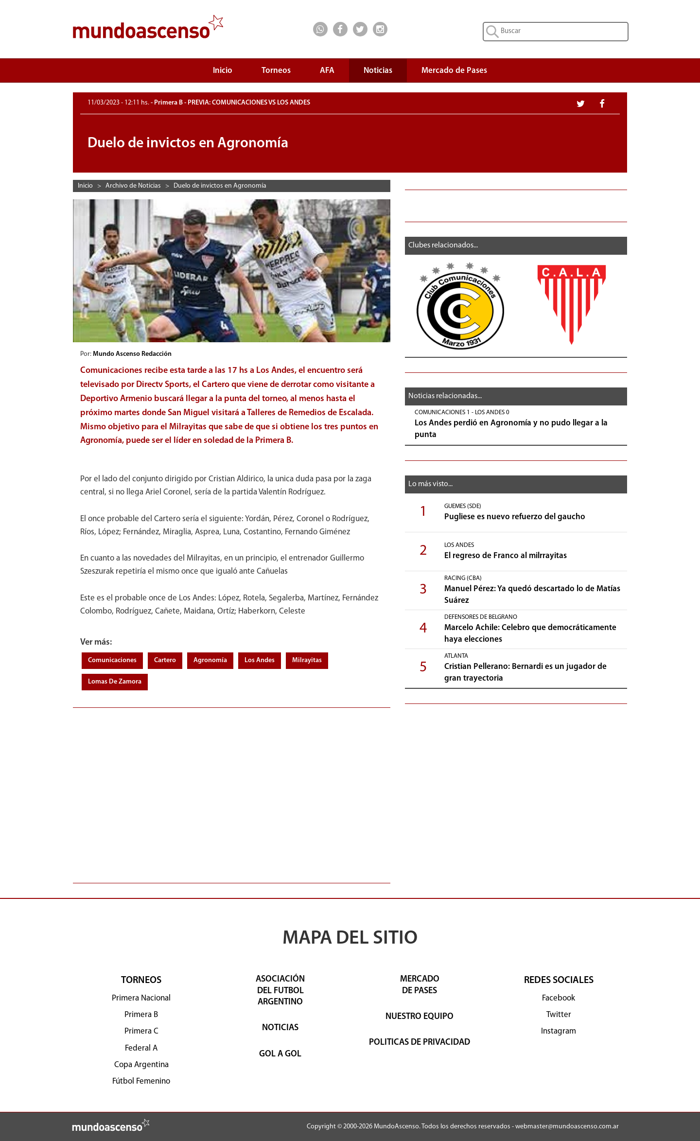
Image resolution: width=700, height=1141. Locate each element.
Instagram (558, 1031)
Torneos (276, 73)
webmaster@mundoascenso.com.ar (567, 1126)
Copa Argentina (141, 1065)
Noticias (378, 71)
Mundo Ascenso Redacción (133, 354)
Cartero (165, 660)
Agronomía (210, 660)
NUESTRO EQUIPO (419, 1016)
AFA (327, 71)
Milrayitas (307, 660)
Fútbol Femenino (141, 1081)
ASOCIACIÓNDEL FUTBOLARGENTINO (280, 991)
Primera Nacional (141, 998)
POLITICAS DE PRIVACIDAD (419, 1042)
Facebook (558, 998)
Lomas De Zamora (114, 681)
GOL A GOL (280, 1054)
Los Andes (260, 660)
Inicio (222, 71)
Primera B (141, 1015)
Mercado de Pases (454, 71)
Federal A (141, 1048)
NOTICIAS (280, 1028)
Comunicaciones (112, 660)
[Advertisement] (231, 790)
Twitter (558, 1015)
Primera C (141, 1031)
